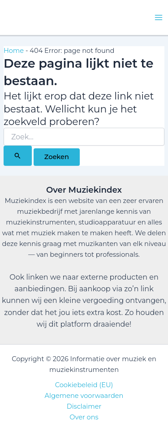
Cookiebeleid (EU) (84, 385)
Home (14, 51)
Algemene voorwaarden (84, 396)
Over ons (84, 417)
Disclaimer (84, 406)
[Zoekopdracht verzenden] (18, 155)
